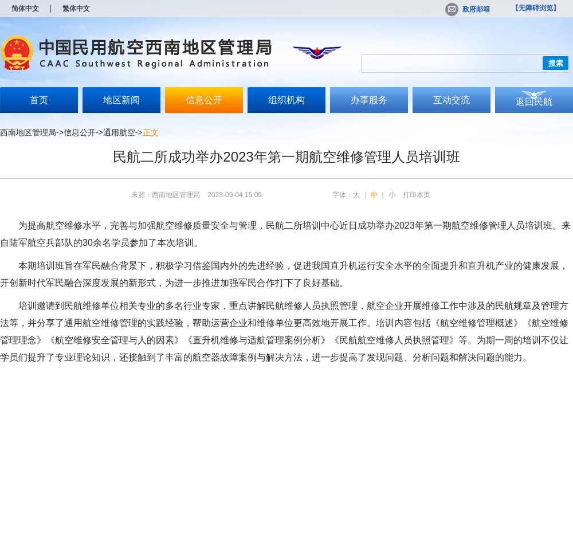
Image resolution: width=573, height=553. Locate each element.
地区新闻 (121, 100)
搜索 (555, 63)
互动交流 (451, 100)
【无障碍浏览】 (536, 8)
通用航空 (119, 132)
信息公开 (204, 100)
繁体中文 (76, 9)
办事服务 (369, 100)
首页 (39, 100)
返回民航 (534, 102)
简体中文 (25, 9)
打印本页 (416, 195)
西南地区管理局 (28, 132)
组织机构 (286, 100)
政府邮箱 (467, 9)
